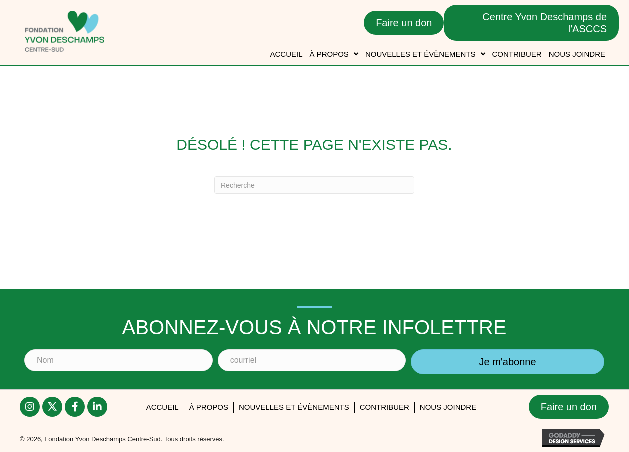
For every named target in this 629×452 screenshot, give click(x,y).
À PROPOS (209, 407)
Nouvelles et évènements (294, 407)
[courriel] (312, 361)
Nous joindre (448, 407)
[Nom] (118, 361)
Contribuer (385, 407)
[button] (507, 362)
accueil (162, 407)
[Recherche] (314, 185)
